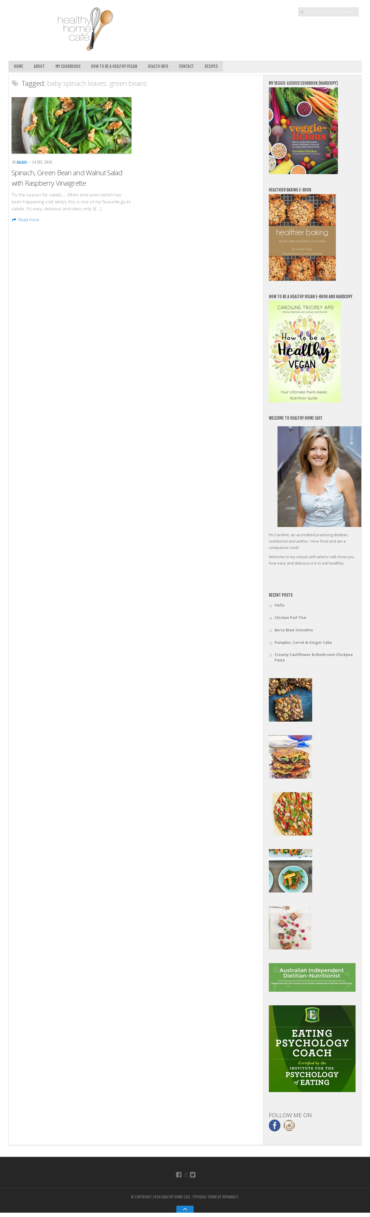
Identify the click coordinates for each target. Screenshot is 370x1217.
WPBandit (230, 1201)
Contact (189, 67)
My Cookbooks (68, 67)
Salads (21, 164)
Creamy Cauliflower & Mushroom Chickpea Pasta (314, 659)
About (39, 67)
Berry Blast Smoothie (294, 631)
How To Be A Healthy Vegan (115, 67)
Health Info (160, 67)
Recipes (213, 67)
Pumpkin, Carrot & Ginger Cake (303, 643)
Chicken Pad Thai (290, 619)
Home (18, 67)
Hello (279, 606)
